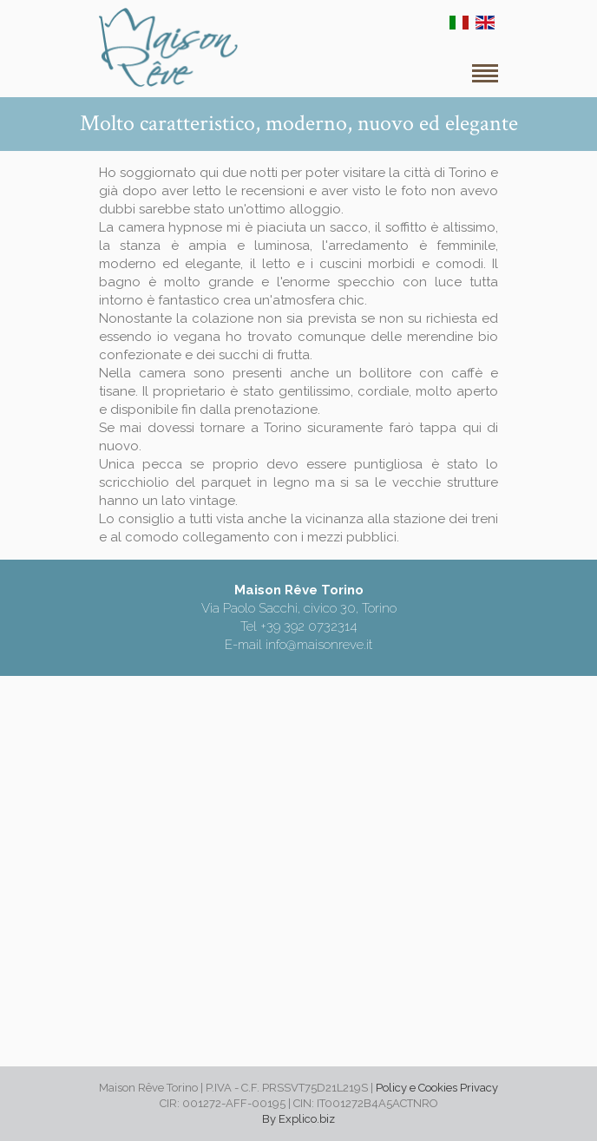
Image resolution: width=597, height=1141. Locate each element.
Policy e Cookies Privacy (437, 1087)
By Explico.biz (298, 1118)
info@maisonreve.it (319, 644)
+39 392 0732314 (309, 626)
